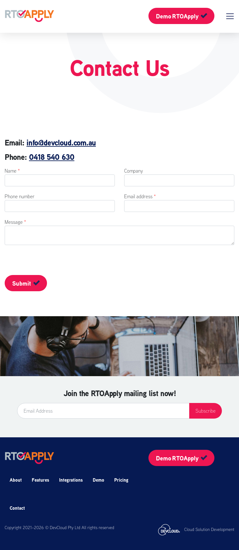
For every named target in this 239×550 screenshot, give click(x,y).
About (16, 480)
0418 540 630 (51, 157)
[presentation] (29, 263)
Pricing (121, 480)
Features (40, 480)
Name (12, 171)
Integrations (71, 480)
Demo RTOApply (177, 16)
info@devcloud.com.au (61, 142)
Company (133, 171)
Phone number (20, 196)
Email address (140, 196)
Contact (17, 508)
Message (15, 222)
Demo (98, 480)
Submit (21, 283)
